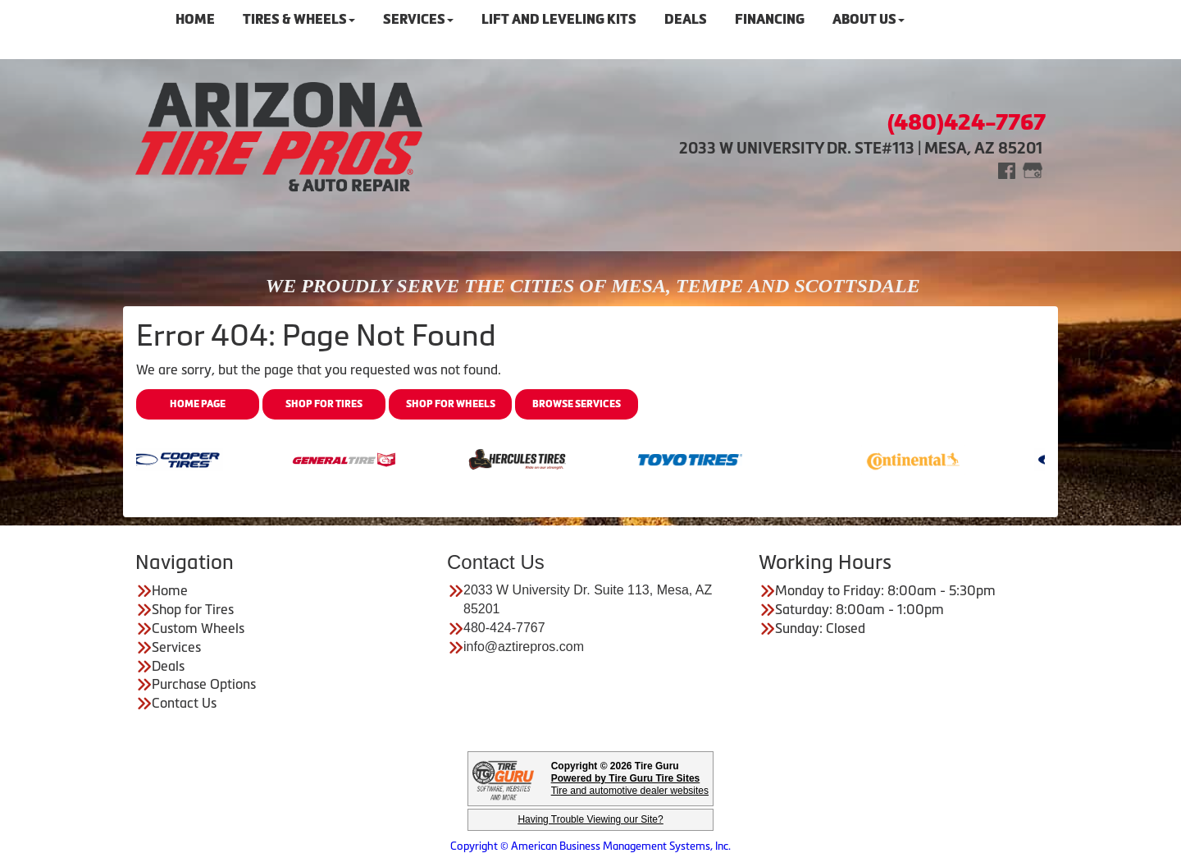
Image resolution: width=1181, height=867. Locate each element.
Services (176, 647)
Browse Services (576, 404)
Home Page (198, 404)
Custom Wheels (198, 628)
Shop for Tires (324, 404)
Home (170, 590)
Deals (168, 665)
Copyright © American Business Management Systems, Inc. (590, 846)
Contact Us (184, 702)
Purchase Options (204, 684)
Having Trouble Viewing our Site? (590, 819)
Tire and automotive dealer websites (630, 784)
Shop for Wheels (450, 404)
